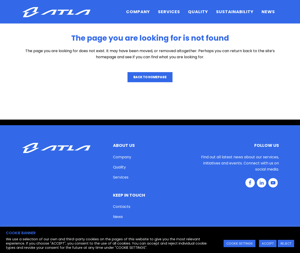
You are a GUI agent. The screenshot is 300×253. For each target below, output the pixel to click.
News (118, 216)
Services (120, 177)
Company (122, 157)
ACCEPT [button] (268, 243)
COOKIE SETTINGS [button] (239, 243)
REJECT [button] (286, 243)
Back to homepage (150, 77)
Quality (119, 167)
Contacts (121, 206)
